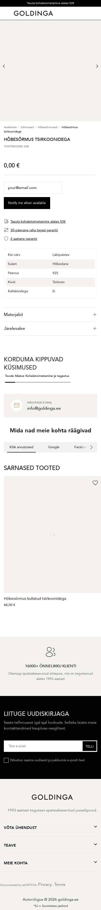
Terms (59, 885)
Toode (9, 376)
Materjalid (50, 315)
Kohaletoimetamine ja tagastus (47, 376)
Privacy (45, 885)
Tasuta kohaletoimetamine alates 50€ (50, 3)
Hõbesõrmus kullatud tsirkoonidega (35, 598)
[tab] (50, 315)
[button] (4, 457)
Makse (19, 376)
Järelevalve (50, 328)
